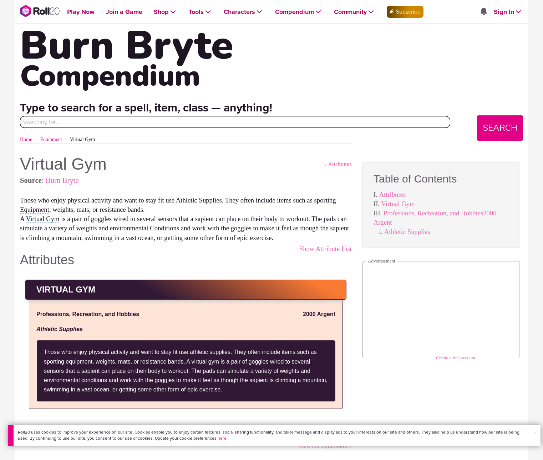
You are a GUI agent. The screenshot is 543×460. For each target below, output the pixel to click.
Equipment (51, 139)
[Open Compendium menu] (299, 12)
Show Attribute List (325, 248)
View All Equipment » (325, 445)
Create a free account (455, 357)
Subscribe (405, 12)
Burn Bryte (62, 180)
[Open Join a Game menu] (124, 12)
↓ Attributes (338, 164)
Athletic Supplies (407, 231)
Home (26, 139)
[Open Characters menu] (244, 12)
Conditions (164, 228)
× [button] (535, 433)
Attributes (392, 194)
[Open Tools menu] (200, 12)
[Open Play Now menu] (81, 12)
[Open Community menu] (354, 12)
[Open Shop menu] (165, 12)
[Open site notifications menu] (483, 12)
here (222, 438)
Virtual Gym (398, 204)
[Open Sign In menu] (508, 12)
